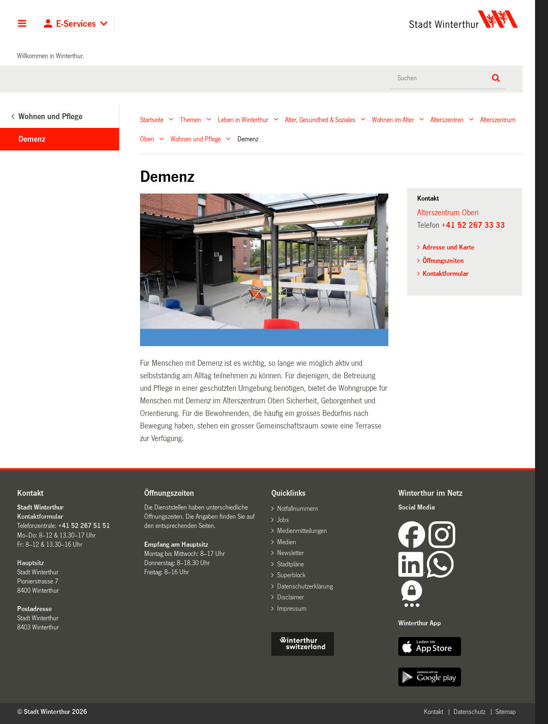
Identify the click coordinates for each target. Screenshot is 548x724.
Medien (286, 542)
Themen (190, 119)
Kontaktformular (446, 273)
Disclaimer (290, 597)
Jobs (283, 519)
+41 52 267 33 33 (473, 225)
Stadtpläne (290, 564)
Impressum (291, 608)
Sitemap (505, 711)
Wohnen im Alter (393, 119)
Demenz (32, 139)
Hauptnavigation (22, 24)
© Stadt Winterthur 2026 (52, 711)
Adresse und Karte (448, 247)
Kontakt (433, 711)
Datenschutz (469, 711)
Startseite (151, 119)
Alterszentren (447, 119)
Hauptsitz (30, 562)
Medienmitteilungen (302, 530)
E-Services (76, 24)
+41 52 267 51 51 (84, 525)
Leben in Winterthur (243, 119)
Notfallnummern (297, 508)
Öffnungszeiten (443, 260)
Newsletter (290, 552)
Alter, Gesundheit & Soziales (320, 119)
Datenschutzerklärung (305, 586)
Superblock (291, 575)
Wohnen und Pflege (196, 139)
